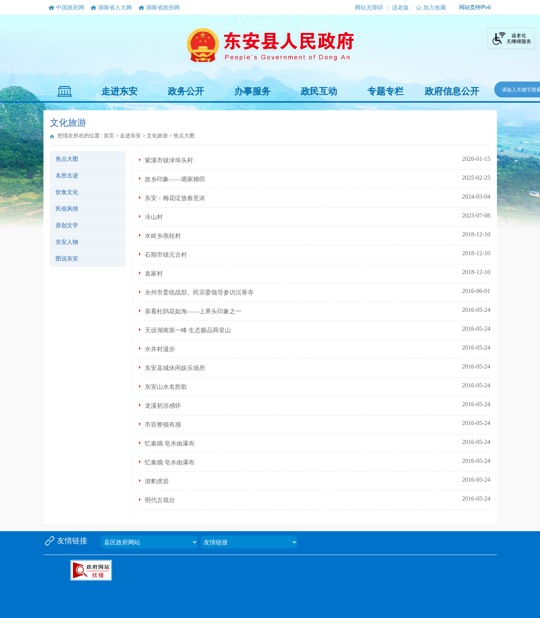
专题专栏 (385, 91)
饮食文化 (67, 192)
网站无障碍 (369, 8)
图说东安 (67, 259)
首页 (109, 136)
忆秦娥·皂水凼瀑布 (170, 443)
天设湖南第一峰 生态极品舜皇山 (188, 330)
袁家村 (154, 273)
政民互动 (319, 91)
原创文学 (67, 225)
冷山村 (154, 217)
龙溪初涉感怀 (163, 405)
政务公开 (186, 91)
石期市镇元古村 (166, 254)
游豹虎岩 (157, 481)
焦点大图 (67, 159)
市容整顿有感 (163, 424)
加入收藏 (434, 8)
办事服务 (252, 91)
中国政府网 (70, 8)
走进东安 (119, 91)
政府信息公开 (452, 91)
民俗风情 (67, 209)
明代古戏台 (160, 500)
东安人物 (67, 242)
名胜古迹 (67, 176)
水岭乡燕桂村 (163, 236)
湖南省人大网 (115, 8)
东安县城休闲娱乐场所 (175, 368)
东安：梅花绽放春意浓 (175, 198)
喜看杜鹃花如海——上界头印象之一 (193, 311)
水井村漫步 (160, 349)
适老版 (400, 8)
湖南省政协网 (163, 8)
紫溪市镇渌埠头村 (169, 160)
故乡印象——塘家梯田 (175, 179)
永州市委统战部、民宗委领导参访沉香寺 (199, 292)
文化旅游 (157, 136)
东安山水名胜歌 (166, 387)
